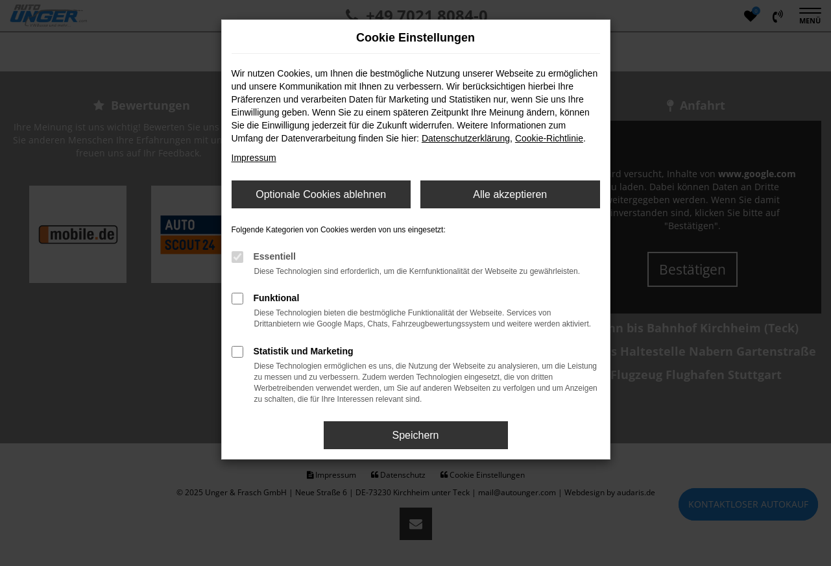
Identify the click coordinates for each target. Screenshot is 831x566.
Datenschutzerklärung (466, 138)
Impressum (254, 158)
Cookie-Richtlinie (549, 138)
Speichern (415, 435)
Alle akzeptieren (510, 194)
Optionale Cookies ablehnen (321, 194)
